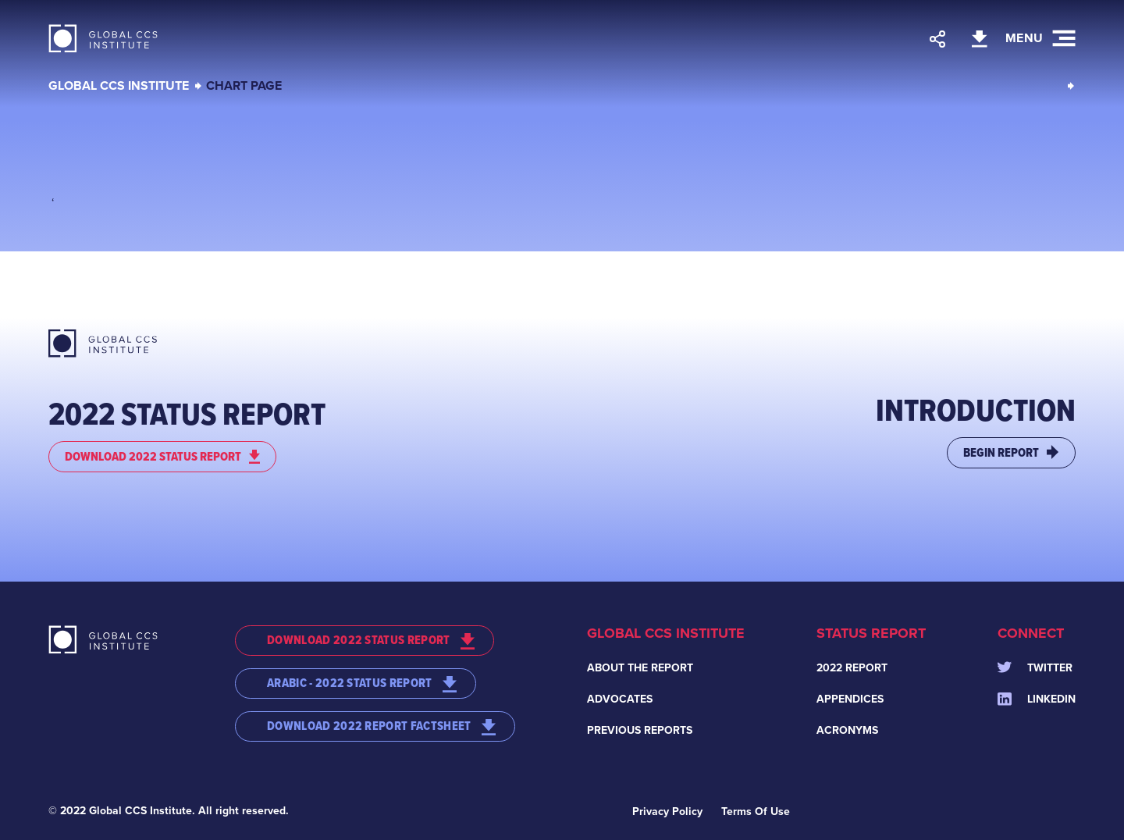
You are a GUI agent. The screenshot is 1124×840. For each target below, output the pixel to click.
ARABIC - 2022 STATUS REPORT (362, 683)
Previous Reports (639, 730)
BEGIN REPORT (1011, 452)
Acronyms (847, 730)
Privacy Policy (667, 811)
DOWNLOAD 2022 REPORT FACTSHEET (381, 726)
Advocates (620, 699)
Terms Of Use (755, 811)
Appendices (850, 699)
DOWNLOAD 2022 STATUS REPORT (162, 456)
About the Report (640, 668)
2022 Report (851, 668)
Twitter (1035, 668)
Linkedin (1037, 699)
